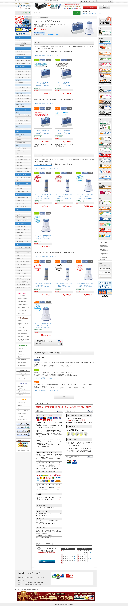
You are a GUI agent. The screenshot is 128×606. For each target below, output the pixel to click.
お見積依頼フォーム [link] (22, 389)
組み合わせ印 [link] (20, 82)
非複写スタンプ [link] (20, 267)
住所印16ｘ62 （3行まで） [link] (23, 71)
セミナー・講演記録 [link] (22, 419)
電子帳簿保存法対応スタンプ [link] (23, 284)
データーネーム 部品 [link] (22, 123)
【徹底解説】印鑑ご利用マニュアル (104, 254)
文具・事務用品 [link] (20, 276)
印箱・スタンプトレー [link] (22, 220)
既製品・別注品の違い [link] (23, 298)
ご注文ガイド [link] (21, 348)
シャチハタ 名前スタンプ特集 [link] (24, 287)
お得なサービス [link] (21, 378)
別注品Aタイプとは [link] (22, 320)
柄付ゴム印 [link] (19, 180)
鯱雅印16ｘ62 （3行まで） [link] (23, 95)
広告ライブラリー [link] (22, 416)
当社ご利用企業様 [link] (22, 413)
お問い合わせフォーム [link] (23, 392)
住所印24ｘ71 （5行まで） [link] (23, 77)
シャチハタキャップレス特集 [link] (23, 247)
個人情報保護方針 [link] (22, 365)
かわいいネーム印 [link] (21, 255)
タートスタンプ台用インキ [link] (23, 229)
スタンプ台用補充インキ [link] (22, 191)
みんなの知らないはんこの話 (104, 258)
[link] (43, 77)
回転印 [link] (23, 177)
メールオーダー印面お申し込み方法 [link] (23, 340)
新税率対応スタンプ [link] (21, 148)
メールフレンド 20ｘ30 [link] (22, 90)
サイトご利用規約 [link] (22, 362)
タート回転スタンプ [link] (21, 235)
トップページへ (64, 396)
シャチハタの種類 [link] (22, 295)
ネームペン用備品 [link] (21, 54)
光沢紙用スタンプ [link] (21, 270)
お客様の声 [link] (20, 395)
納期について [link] (21, 354)
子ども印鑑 (98, 13)
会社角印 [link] (19, 137)
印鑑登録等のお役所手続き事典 (104, 250)
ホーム (109, 1)
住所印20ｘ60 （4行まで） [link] (23, 74)
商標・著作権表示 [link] (22, 360)
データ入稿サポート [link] (22, 333)
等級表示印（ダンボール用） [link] (23, 171)
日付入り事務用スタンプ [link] (22, 120)
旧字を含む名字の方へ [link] (23, 304)
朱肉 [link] (18, 212)
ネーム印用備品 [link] (20, 45)
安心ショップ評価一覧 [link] (23, 411)
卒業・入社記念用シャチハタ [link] (23, 279)
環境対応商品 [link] (21, 313)
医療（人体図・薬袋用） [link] (22, 168)
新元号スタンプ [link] (20, 151)
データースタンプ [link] (21, 129)
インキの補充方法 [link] (22, 310)
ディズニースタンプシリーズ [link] (23, 261)
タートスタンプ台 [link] (21, 226)
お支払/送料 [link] (20, 351)
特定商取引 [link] (20, 357)
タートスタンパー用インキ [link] (23, 241)
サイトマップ (101, 1)
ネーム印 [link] (19, 40)
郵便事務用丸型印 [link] (21, 142)
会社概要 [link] (20, 405)
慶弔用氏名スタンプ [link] (21, 140)
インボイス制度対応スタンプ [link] (23, 282)
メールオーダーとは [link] (22, 301)
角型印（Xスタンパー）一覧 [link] (23, 60)
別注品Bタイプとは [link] (22, 330)
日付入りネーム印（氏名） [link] (23, 115)
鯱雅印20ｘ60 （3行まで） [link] (23, 98)
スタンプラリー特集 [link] (21, 273)
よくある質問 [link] (21, 386)
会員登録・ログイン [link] (22, 373)
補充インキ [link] (19, 185)
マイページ (93, 1)
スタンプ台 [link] (19, 188)
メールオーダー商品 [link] (21, 264)
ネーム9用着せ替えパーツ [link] (23, 43)
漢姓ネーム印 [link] (20, 258)
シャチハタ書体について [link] (23, 307)
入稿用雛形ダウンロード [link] (23, 336)
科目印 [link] (18, 153)
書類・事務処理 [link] (20, 156)
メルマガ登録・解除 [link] (22, 376)
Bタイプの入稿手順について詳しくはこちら (46, 103)
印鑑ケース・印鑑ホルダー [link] (23, 218)
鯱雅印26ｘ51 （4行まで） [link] (23, 101)
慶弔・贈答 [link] (19, 165)
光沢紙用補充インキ (44, 342)
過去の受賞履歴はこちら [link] (23, 450)
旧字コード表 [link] (21, 327)
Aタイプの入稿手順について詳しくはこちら (46, 55)
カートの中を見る (89, 7)
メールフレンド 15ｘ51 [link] (22, 87)
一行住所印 (91, 13)
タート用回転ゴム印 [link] (21, 232)
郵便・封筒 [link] (19, 162)
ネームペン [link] (19, 51)
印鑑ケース (85, 13)
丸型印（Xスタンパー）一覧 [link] (23, 63)
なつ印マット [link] (20, 215)
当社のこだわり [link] (21, 402)
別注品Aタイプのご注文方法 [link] (23, 324)
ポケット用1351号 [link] (21, 106)
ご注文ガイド (85, 1)
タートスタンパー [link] (21, 238)
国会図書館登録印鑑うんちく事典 (104, 246)
